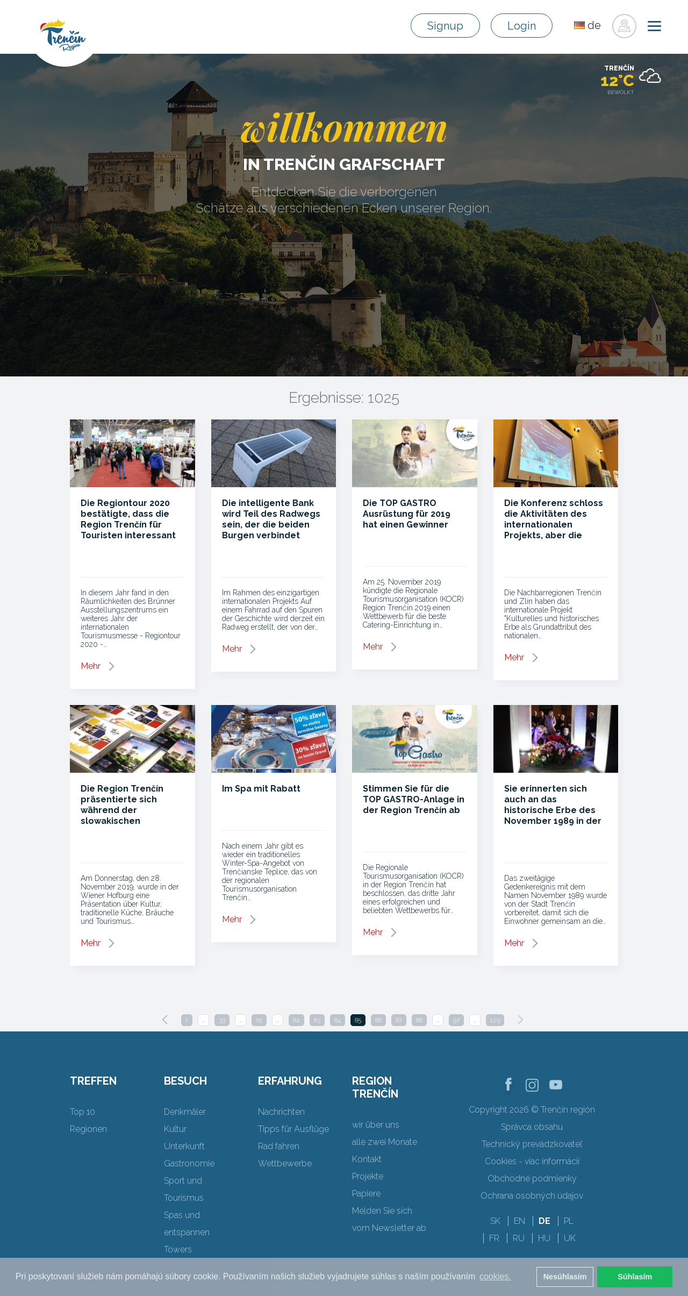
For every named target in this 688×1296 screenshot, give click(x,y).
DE (544, 1221)
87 (399, 1020)
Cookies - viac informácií (532, 1161)
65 (259, 1020)
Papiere (366, 1193)
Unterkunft (184, 1146)
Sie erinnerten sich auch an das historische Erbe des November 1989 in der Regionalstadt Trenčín (553, 810)
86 (378, 1020)
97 (456, 1020)
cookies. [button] (495, 1276)
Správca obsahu (532, 1127)
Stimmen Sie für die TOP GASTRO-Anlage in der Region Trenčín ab (413, 799)
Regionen (88, 1129)
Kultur (175, 1129)
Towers (178, 1249)
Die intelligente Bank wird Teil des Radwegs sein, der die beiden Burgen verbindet (271, 519)
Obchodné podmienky (532, 1178)
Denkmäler (185, 1112)
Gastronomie (189, 1163)
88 (419, 1020)
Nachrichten (281, 1112)
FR (494, 1238)
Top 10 (82, 1112)
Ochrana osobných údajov (532, 1196)
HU (544, 1238)
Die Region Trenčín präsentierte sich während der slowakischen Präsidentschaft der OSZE (125, 816)
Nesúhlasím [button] (565, 1276)
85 (358, 1020)
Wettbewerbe (285, 1163)
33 (222, 1020)
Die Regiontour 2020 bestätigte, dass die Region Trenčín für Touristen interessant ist (128, 524)
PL (569, 1221)
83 (317, 1020)
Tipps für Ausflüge (293, 1129)
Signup (445, 25)
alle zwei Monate (384, 1142)
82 (296, 1020)
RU (519, 1238)
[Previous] (165, 1019)
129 (495, 1020)
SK (495, 1221)
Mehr (91, 666)
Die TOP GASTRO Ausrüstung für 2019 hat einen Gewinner (406, 514)
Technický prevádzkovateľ (532, 1144)
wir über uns (375, 1125)
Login (521, 25)
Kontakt (367, 1159)
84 (337, 1020)
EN (519, 1221)
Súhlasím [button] (635, 1276)
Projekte (367, 1176)
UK (570, 1238)
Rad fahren (278, 1146)
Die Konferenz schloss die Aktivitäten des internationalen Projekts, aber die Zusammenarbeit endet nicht (553, 530)
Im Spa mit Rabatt (261, 789)
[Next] (520, 1019)
